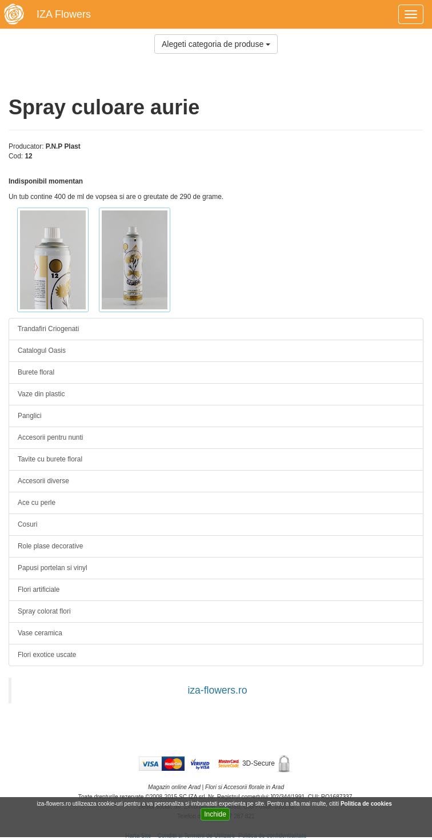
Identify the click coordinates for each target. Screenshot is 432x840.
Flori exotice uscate (47, 655)
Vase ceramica (40, 633)
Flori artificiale (38, 590)
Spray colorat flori (44, 611)
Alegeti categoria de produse (216, 44)
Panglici (30, 416)
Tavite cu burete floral (50, 459)
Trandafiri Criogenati (48, 329)
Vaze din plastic (41, 394)
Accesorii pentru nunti (50, 437)
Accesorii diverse (43, 481)
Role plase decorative (50, 546)
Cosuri (27, 524)
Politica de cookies (367, 804)
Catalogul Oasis (42, 351)
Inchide (215, 814)
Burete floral (36, 372)
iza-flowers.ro (217, 690)
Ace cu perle (36, 503)
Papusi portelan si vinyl (52, 568)
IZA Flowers (64, 14)
